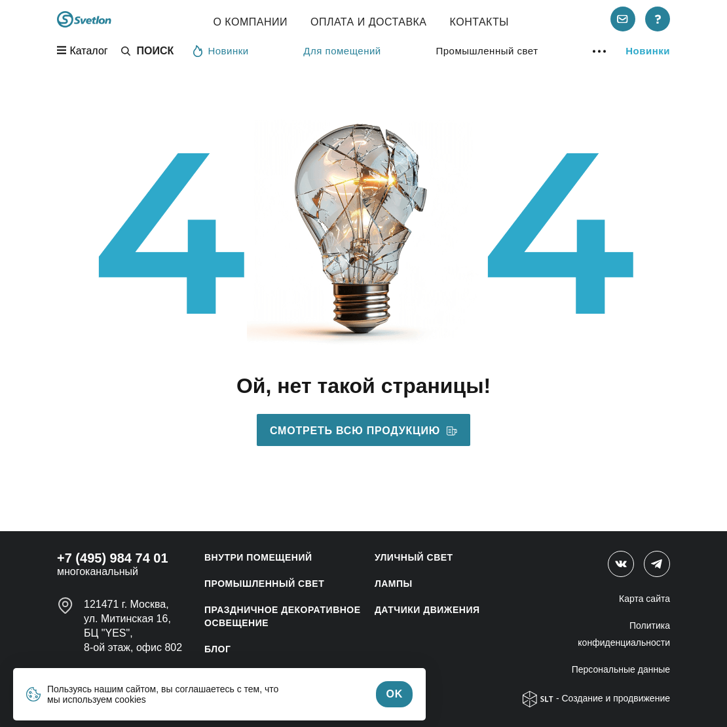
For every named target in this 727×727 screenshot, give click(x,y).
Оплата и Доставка (368, 22)
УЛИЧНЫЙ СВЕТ (414, 557)
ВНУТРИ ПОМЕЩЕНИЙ (258, 557)
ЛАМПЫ (394, 583)
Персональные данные (621, 669)
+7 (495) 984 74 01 (112, 558)
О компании (250, 22)
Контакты (479, 22)
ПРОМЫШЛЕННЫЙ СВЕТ (264, 583)
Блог (217, 649)
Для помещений (342, 50)
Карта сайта (644, 598)
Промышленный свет (487, 50)
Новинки (220, 50)
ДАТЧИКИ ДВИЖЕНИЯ (427, 610)
